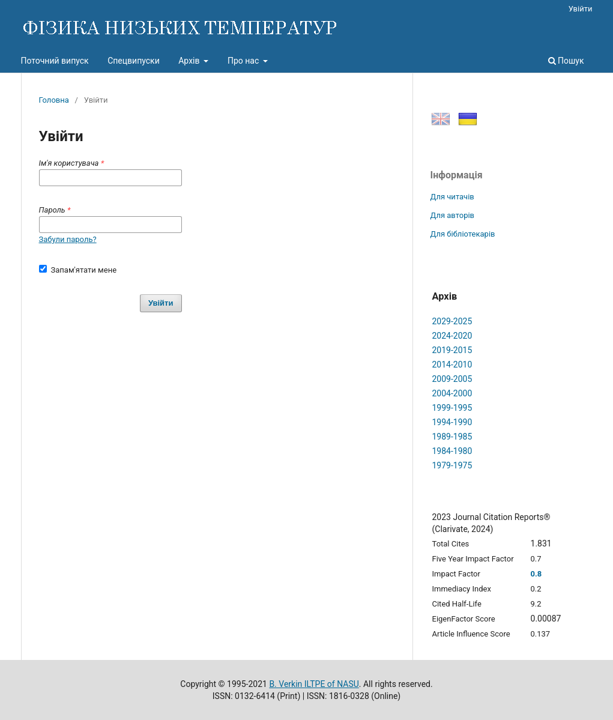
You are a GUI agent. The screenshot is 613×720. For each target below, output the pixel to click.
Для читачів (452, 196)
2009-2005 (452, 379)
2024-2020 (452, 335)
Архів (190, 60)
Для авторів (452, 215)
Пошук (566, 60)
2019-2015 (452, 350)
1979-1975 (452, 465)
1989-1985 (452, 436)
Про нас (244, 60)
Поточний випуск (55, 60)
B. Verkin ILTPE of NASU (313, 684)
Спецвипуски (133, 60)
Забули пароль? (68, 239)
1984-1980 (452, 451)
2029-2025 (452, 321)
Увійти (581, 8)
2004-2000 (452, 393)
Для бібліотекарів (462, 233)
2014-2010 (452, 364)
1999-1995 (452, 408)
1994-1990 (452, 422)
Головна (54, 99)
